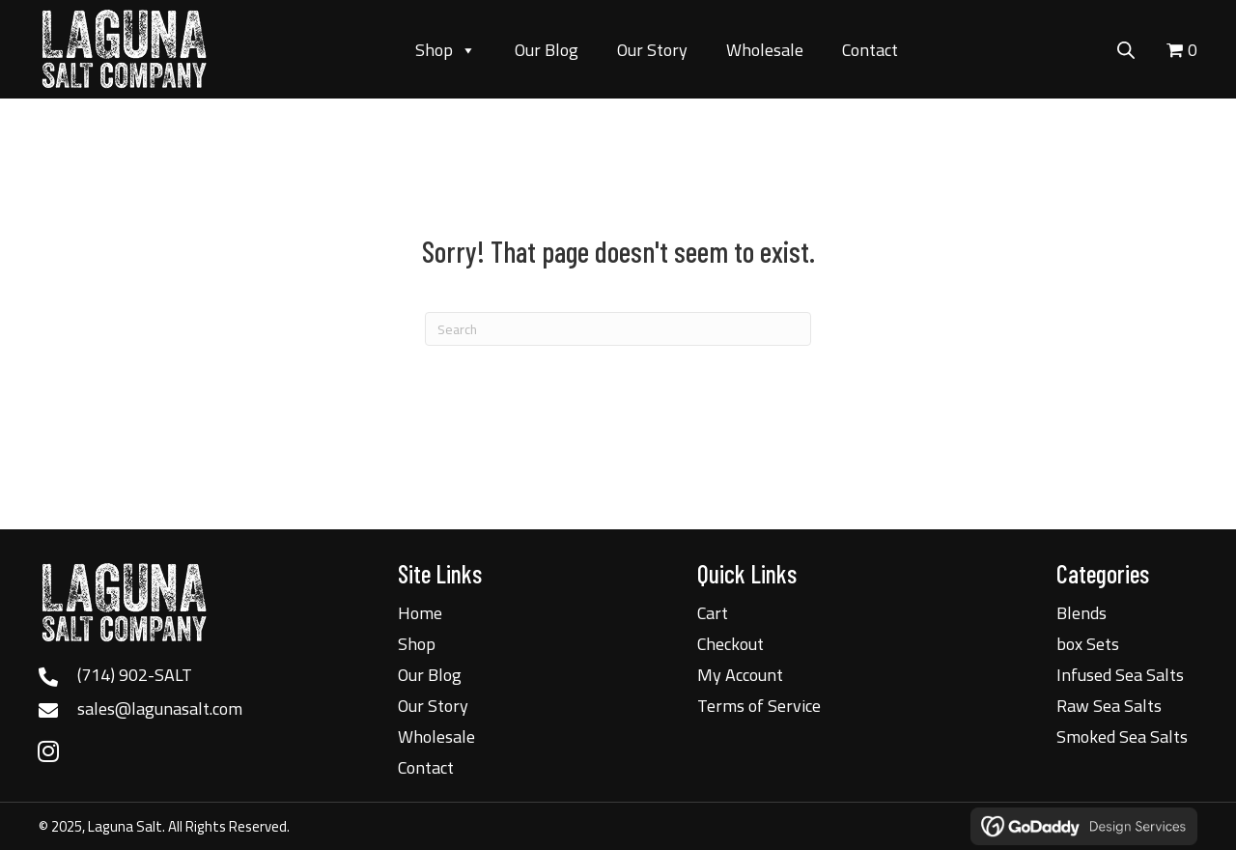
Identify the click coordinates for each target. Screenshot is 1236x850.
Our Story (652, 50)
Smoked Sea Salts (1122, 736)
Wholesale (764, 50)
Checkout (730, 644)
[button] (48, 750)
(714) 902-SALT (134, 675)
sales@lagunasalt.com (159, 708)
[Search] (618, 329)
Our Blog (546, 50)
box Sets (1087, 644)
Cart (712, 613)
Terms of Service (759, 706)
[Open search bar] (1126, 47)
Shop (445, 50)
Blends (1081, 613)
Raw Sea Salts (1109, 706)
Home (420, 613)
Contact (870, 50)
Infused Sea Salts (1120, 675)
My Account (740, 675)
